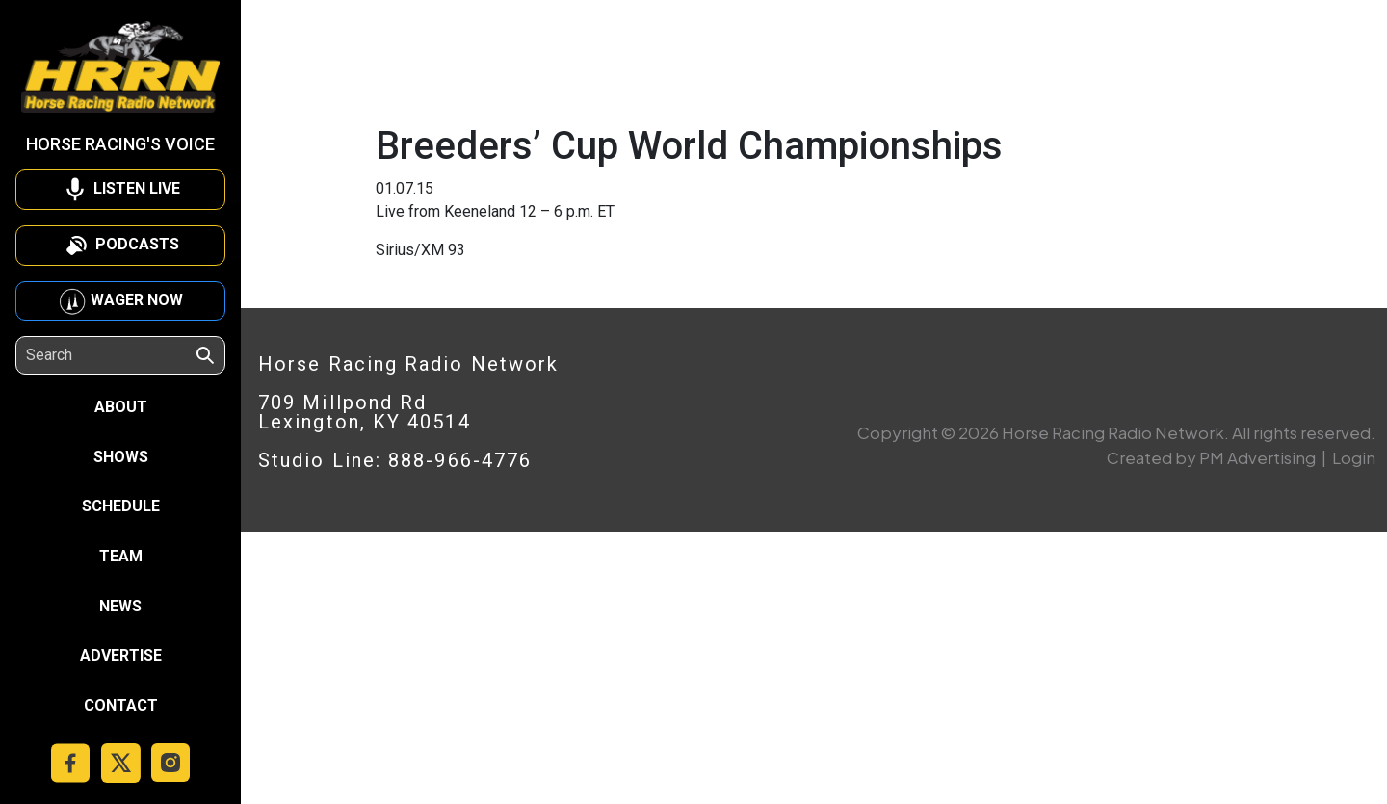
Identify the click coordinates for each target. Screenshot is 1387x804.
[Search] (110, 355)
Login (1353, 457)
